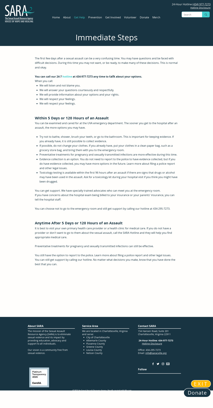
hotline (67, 76)
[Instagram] (163, 364)
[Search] (189, 15)
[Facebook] (153, 364)
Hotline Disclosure (152, 343)
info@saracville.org (156, 353)
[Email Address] (168, 364)
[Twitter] (158, 364)
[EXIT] (201, 384)
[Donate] (197, 392)
